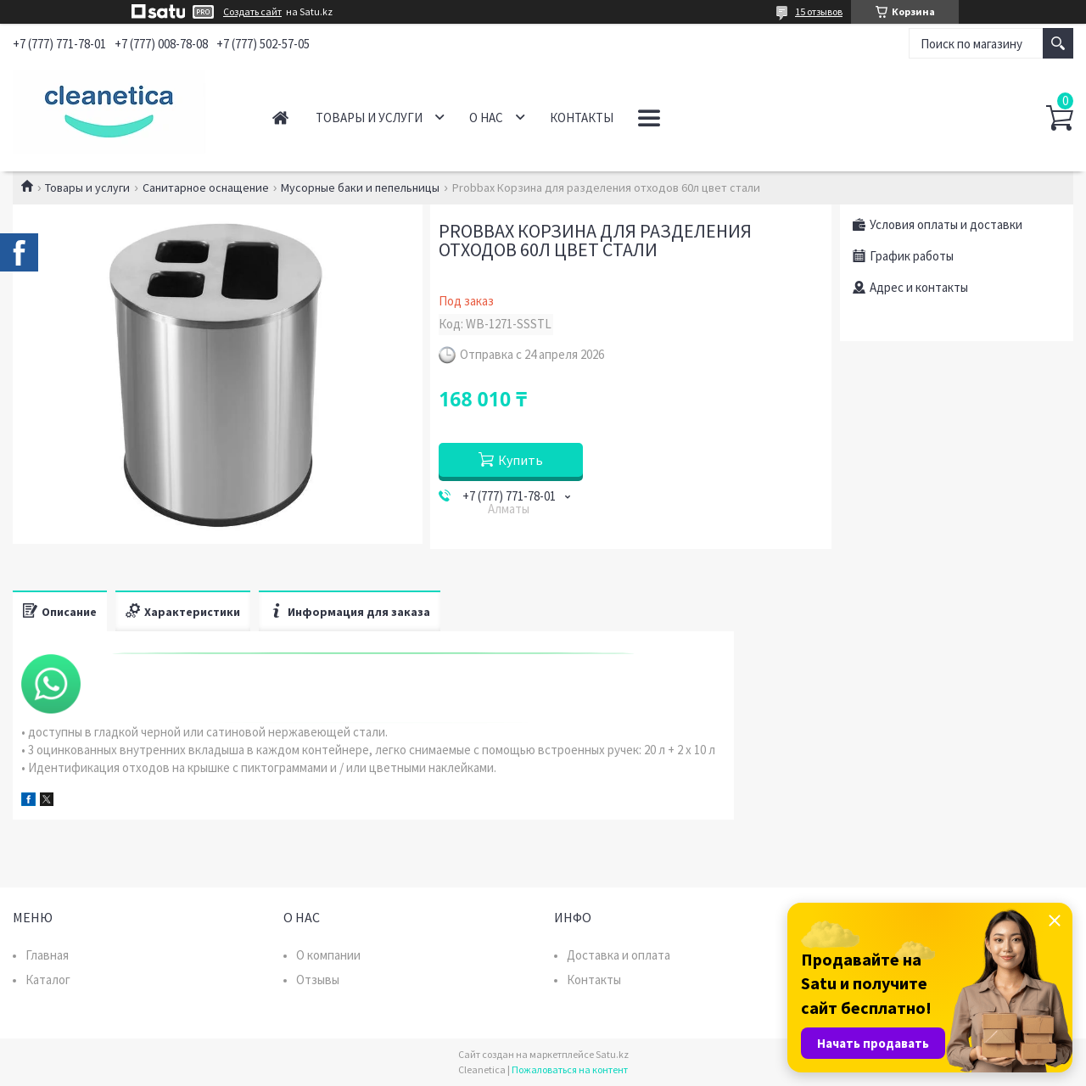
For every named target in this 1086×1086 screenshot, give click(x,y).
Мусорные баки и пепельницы (360, 187)
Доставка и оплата (618, 955)
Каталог (47, 979)
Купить (520, 459)
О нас (486, 117)
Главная (280, 117)
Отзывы (317, 979)
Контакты (581, 117)
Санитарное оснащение (206, 187)
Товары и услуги (369, 117)
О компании (328, 955)
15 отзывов (818, 11)
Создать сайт (252, 12)
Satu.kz (612, 1054)
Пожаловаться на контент (570, 1069)
